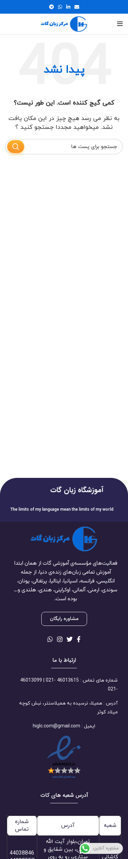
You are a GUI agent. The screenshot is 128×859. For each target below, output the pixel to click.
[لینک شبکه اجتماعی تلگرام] (51, 6)
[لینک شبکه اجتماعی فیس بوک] (79, 639)
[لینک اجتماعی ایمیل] (76, 6)
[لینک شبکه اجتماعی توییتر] (70, 639)
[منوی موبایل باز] (120, 24)
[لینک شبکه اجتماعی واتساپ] (60, 6)
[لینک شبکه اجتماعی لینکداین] (68, 6)
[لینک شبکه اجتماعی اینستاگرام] (60, 639)
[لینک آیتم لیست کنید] (64, 685)
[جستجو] (64, 147)
